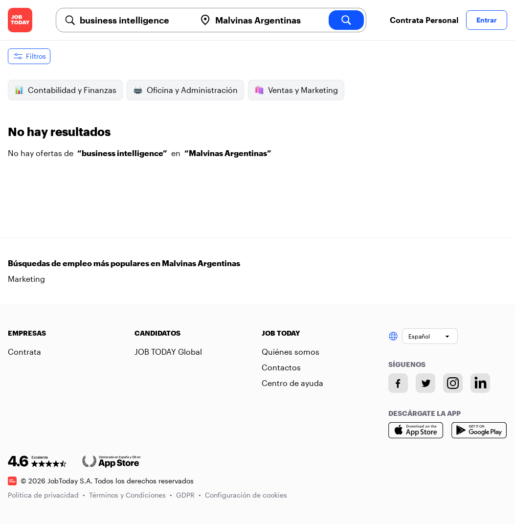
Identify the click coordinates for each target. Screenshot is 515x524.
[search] (346, 20)
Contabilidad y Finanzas (65, 90)
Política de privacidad (46, 495)
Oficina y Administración (185, 90)
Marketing (26, 278)
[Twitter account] (425, 383)
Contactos (281, 367)
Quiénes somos (290, 351)
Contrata (24, 351)
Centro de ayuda (292, 382)
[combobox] (134, 20)
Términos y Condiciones (130, 495)
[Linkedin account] (480, 383)
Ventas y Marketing (296, 90)
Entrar (486, 20)
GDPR (188, 495)
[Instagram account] (453, 383)
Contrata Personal (424, 19)
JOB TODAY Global (168, 351)
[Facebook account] (398, 383)
